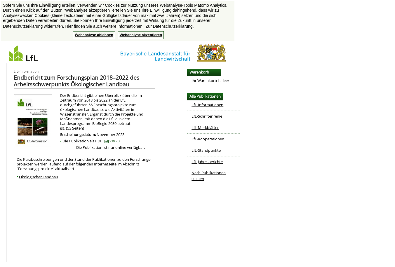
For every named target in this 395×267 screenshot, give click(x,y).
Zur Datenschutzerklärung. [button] (170, 26)
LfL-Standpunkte (206, 150)
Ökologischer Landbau (38, 176)
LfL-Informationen (207, 104)
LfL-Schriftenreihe (207, 116)
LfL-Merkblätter (205, 127)
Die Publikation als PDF (91, 141)
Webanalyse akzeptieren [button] (141, 35)
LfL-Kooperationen (208, 139)
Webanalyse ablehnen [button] (94, 35)
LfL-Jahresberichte (207, 161)
